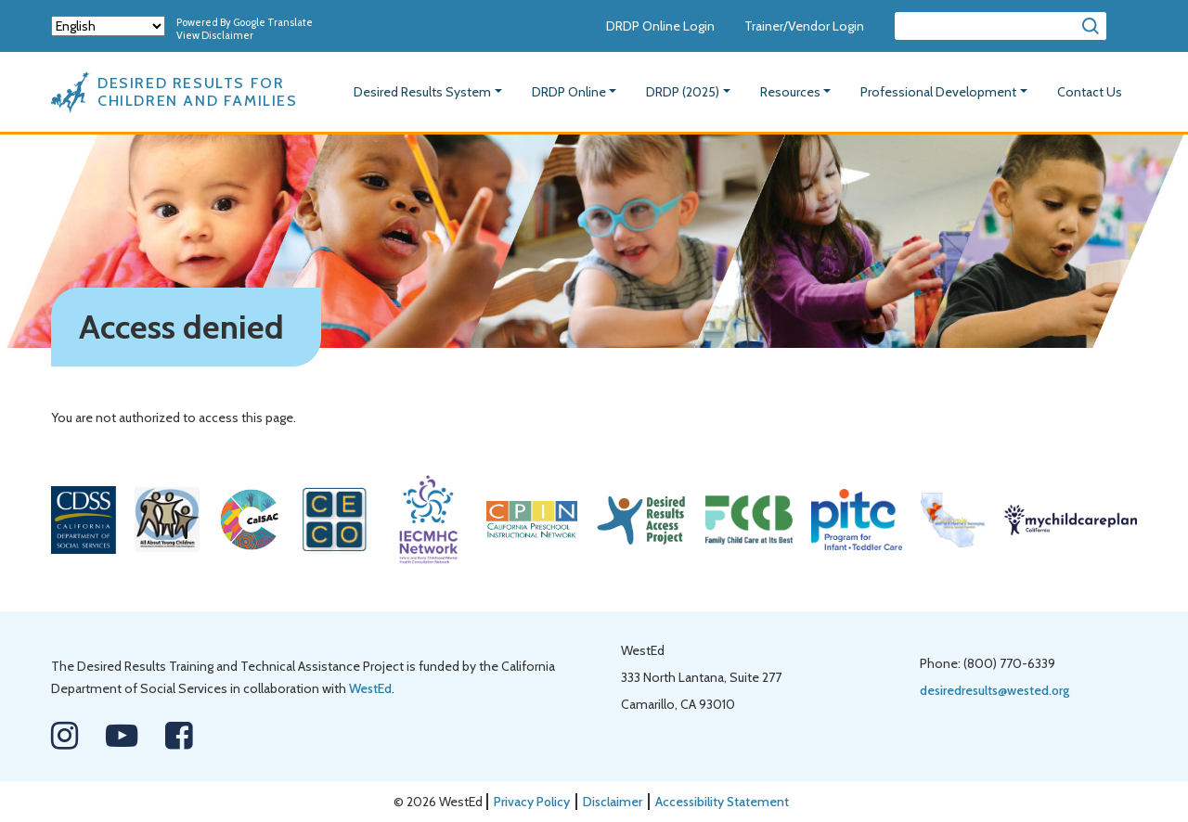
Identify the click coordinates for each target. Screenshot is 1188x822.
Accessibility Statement (722, 801)
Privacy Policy (532, 801)
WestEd (370, 688)
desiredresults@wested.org (994, 690)
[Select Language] (108, 26)
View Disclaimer (214, 35)
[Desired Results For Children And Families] (185, 92)
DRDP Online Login (660, 26)
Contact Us (1089, 91)
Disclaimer (612, 801)
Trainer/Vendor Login (804, 26)
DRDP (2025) (682, 91)
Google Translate (273, 22)
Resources (790, 91)
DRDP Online (569, 91)
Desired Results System (422, 91)
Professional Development (938, 91)
